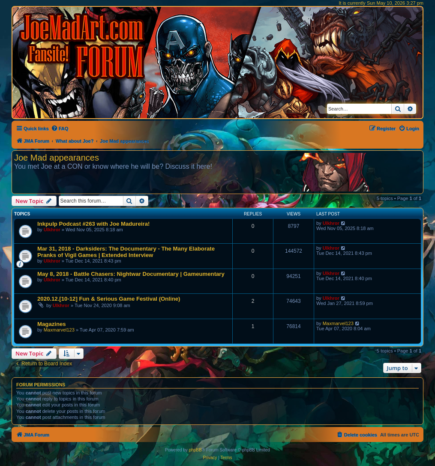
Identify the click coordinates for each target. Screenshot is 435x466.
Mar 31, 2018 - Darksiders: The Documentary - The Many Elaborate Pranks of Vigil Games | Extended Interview (126, 251)
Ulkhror (52, 229)
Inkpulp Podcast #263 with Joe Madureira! (93, 224)
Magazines (51, 324)
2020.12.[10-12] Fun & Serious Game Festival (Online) (108, 299)
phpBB (195, 450)
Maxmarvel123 (59, 329)
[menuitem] (60, 128)
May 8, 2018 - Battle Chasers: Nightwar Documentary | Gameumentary (131, 274)
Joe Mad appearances (56, 157)
